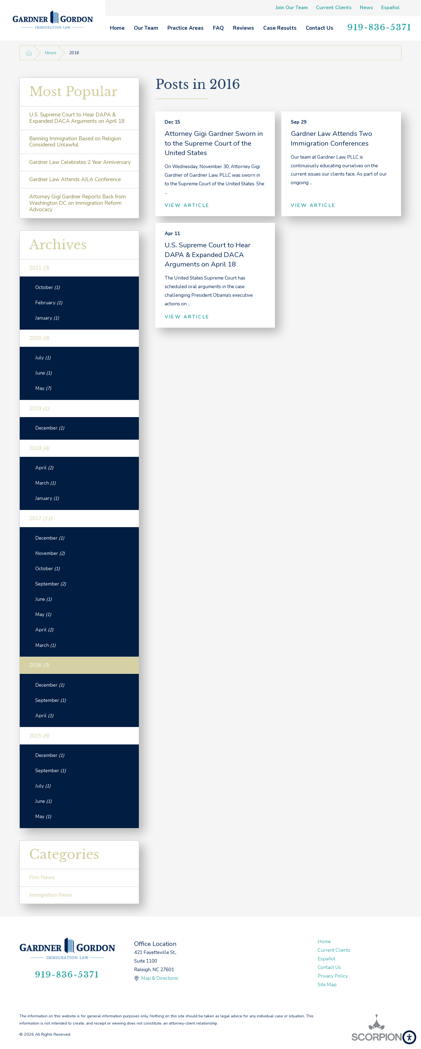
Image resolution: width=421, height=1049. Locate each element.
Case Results (280, 28)
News (366, 7)
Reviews (243, 28)
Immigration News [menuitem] (50, 895)
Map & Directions (159, 978)
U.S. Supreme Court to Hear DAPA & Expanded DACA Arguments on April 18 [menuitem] (76, 118)
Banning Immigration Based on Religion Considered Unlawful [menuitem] (75, 142)
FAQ (218, 28)
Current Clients (334, 7)
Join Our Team (291, 7)
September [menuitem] (50, 584)
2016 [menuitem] (39, 665)
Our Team (146, 28)
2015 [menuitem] (39, 735)
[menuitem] (117, 28)
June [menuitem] (43, 373)
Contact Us (319, 28)
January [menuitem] (47, 318)
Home (117, 28)
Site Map (327, 984)
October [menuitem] (47, 287)
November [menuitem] (50, 553)
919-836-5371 (379, 28)
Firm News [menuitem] (42, 877)
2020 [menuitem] (39, 338)
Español (390, 7)
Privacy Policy (333, 976)
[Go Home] (29, 52)
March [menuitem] (45, 483)
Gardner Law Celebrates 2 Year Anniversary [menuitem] (80, 162)
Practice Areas (185, 28)
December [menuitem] (49, 428)
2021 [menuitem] (39, 267)
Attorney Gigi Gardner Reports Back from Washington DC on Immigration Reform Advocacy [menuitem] (77, 203)
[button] (409, 1037)
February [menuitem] (48, 303)
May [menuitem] (43, 388)
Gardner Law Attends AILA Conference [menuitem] (75, 179)
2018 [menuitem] (39, 448)
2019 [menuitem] (39, 408)
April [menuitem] (44, 468)
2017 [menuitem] (40, 518)
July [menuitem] (43, 358)
